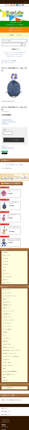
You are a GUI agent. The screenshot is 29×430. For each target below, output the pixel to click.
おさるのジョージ (7, 302)
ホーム (3, 60)
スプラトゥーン (6, 52)
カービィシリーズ (7, 292)
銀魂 (4, 377)
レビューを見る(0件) (10, 164)
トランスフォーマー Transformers (11, 356)
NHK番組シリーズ (7, 305)
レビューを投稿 (19, 164)
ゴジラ (4, 335)
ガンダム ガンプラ (7, 365)
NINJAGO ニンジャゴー (8, 347)
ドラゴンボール (6, 338)
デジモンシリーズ (7, 323)
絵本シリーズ (23, 52)
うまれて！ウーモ (7, 344)
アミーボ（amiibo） (7, 329)
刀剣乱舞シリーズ (7, 314)
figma (4, 368)
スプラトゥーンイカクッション (16, 54)
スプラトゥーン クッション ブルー (14, 56)
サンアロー (18, 35)
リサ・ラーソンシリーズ (8, 311)
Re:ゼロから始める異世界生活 (10, 371)
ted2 (7, 54)
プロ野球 (5, 332)
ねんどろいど (6, 359)
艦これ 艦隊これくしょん (9, 374)
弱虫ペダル (5, 341)
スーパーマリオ (15, 52)
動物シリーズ (6, 299)
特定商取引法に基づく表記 (8, 148)
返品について (5, 146)
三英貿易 (10, 35)
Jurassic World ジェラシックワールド (11, 350)
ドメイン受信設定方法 (8, 387)
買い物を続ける (5, 123)
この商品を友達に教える (7, 120)
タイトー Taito (6, 362)
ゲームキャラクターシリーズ (9, 295)
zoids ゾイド (6, 380)
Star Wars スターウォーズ (9, 353)
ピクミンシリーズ (10, 62)
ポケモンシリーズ (7, 317)
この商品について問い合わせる (9, 121)
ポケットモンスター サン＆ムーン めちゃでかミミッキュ (14, 228)
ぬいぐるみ (8, 60)
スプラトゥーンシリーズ (8, 320)
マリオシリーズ (6, 289)
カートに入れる (14, 140)
